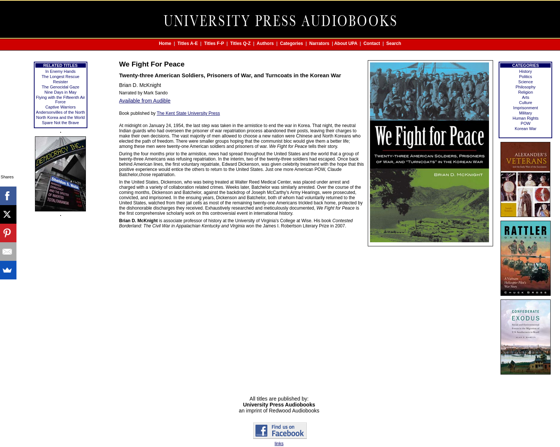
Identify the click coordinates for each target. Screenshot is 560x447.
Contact (371, 43)
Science (525, 82)
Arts (526, 97)
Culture (525, 102)
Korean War (525, 128)
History (525, 71)
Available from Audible (144, 101)
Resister (60, 82)
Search (393, 43)
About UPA (345, 43)
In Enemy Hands (60, 71)
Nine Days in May (61, 92)
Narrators (319, 43)
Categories (291, 43)
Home (165, 43)
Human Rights (526, 118)
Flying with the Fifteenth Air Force (60, 99)
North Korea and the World (60, 117)
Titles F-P (214, 43)
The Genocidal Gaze (60, 87)
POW (525, 123)
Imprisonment (525, 108)
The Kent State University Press (188, 113)
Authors (265, 43)
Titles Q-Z (240, 43)
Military (525, 113)
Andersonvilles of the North (60, 112)
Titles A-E (187, 43)
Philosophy (526, 87)
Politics (525, 76)
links (278, 443)
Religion (525, 92)
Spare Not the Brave (60, 122)
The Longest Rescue (61, 76)
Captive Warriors (60, 107)
